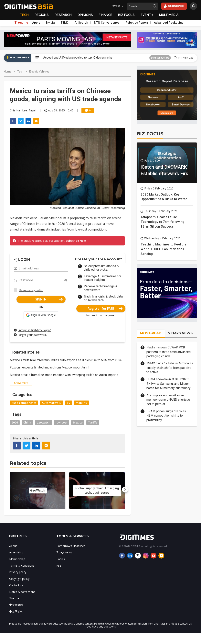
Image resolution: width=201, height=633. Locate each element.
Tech (20, 71)
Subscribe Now (76, 241)
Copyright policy (19, 579)
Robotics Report (136, 22)
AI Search (81, 22)
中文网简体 (16, 611)
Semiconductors (160, 57)
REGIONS (42, 15)
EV (68, 403)
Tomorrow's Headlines (70, 546)
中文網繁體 (16, 605)
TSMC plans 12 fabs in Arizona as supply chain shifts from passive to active (169, 367)
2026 (15, 422)
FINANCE (105, 15)
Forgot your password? (32, 335)
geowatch (43, 422)
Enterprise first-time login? (34, 330)
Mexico (78, 422)
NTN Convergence (107, 22)
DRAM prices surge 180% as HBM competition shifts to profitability (166, 415)
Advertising (16, 552)
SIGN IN (49, 299)
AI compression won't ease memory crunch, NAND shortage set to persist (168, 399)
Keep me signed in (31, 290)
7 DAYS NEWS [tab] (180, 333)
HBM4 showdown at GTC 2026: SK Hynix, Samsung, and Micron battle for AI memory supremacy (168, 383)
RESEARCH (63, 15)
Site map (14, 598)
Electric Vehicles (39, 71)
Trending (21, 22)
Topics (60, 559)
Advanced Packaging (169, 22)
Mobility (81, 403)
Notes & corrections (22, 592)
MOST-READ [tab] (151, 333)
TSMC (65, 22)
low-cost (62, 422)
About (13, 546)
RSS (58, 565)
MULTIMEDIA (168, 15)
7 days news (64, 552)
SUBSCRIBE (174, 6)
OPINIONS (85, 15)
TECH (24, 15)
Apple (36, 22)
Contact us (16, 585)
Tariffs (92, 422)
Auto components (24, 403)
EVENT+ (147, 15)
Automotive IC (51, 403)
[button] (41, 315)
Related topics (28, 463)
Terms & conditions (21, 565)
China (27, 422)
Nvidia (50, 22)
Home (7, 71)
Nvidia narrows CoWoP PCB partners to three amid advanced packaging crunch (168, 351)
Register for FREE (105, 308)
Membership (17, 559)
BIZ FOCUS (126, 15)
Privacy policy (17, 572)
